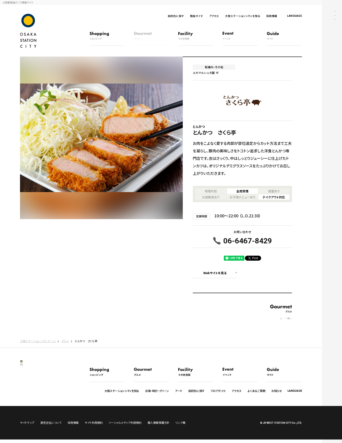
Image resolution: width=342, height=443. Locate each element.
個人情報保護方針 (158, 426)
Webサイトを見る (215, 273)
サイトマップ (27, 426)
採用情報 (271, 16)
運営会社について (51, 426)
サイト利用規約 (94, 426)
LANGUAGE (294, 16)
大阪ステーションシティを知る (242, 16)
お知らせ (276, 391)
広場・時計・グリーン (157, 391)
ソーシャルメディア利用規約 (125, 426)
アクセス (214, 16)
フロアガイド (218, 391)
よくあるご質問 (256, 391)
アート (178, 391)
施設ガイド (196, 16)
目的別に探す (176, 16)
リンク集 (181, 426)
